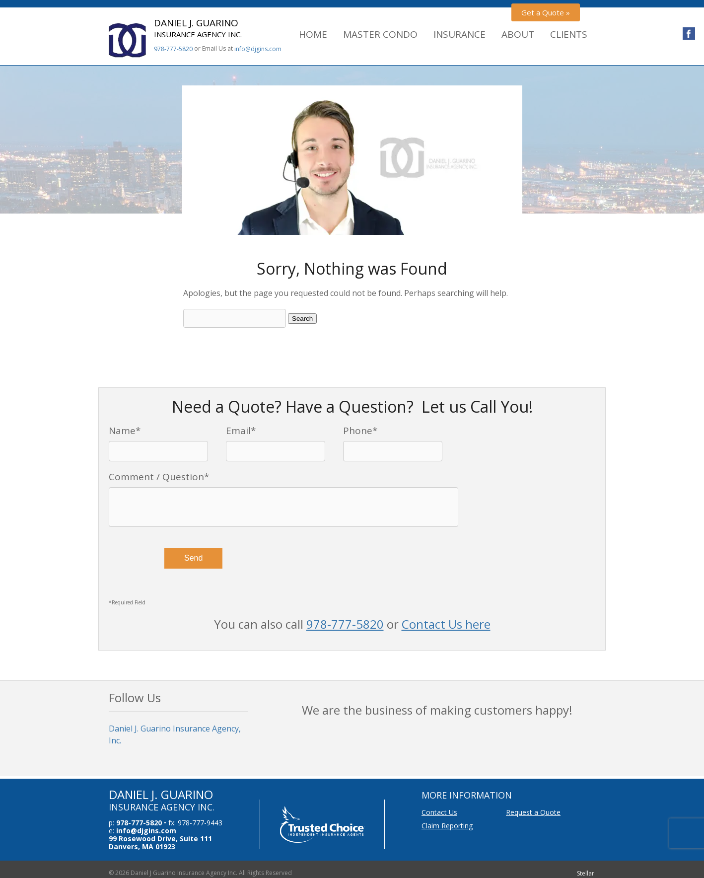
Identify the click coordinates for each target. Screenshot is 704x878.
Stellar (585, 873)
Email (241, 430)
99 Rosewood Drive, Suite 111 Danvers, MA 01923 (160, 842)
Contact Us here (446, 624)
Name (125, 430)
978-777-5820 (173, 49)
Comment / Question (159, 476)
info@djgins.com (258, 49)
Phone (360, 430)
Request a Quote (533, 812)
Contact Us (439, 812)
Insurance (459, 34)
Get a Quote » (545, 12)
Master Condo (380, 34)
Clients (568, 34)
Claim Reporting (447, 825)
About (517, 34)
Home (313, 34)
